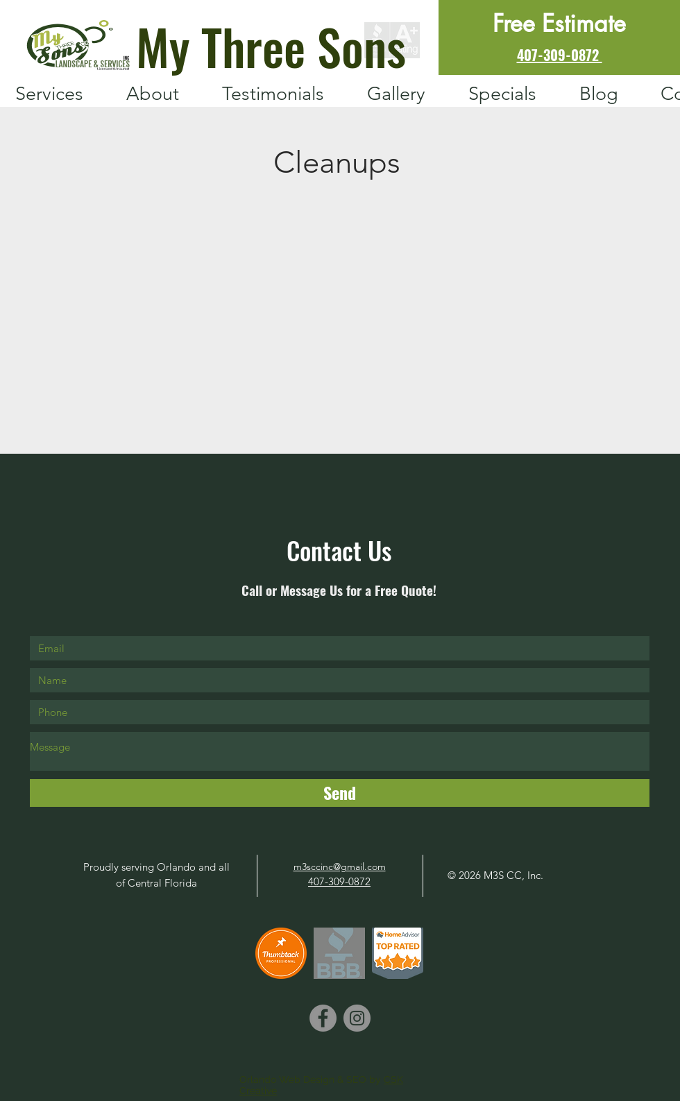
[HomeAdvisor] (397, 953)
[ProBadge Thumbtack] (281, 953)
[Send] (339, 793)
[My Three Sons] (264, 45)
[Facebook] (323, 1018)
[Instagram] (357, 1018)
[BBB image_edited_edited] (339, 953)
